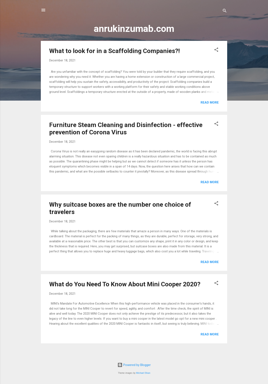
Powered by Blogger (134, 365)
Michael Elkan (143, 373)
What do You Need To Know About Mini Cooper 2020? (124, 284)
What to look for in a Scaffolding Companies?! (114, 50)
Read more (210, 102)
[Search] (224, 11)
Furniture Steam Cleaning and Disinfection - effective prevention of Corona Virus (125, 128)
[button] (216, 50)
